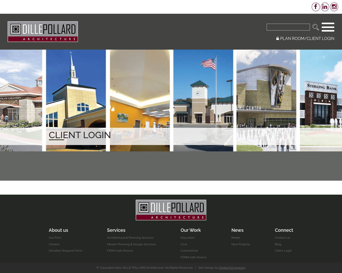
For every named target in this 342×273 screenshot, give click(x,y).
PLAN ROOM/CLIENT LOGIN (305, 38)
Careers (54, 244)
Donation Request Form (65, 250)
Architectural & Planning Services (130, 237)
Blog (278, 244)
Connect (284, 230)
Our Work (191, 230)
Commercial (189, 250)
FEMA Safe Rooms (120, 250)
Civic (184, 244)
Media (235, 237)
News (237, 230)
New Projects (240, 244)
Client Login (283, 250)
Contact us (282, 237)
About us (58, 230)
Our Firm (55, 237)
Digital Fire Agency (232, 267)
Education (188, 237)
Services (116, 230)
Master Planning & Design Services (131, 244)
